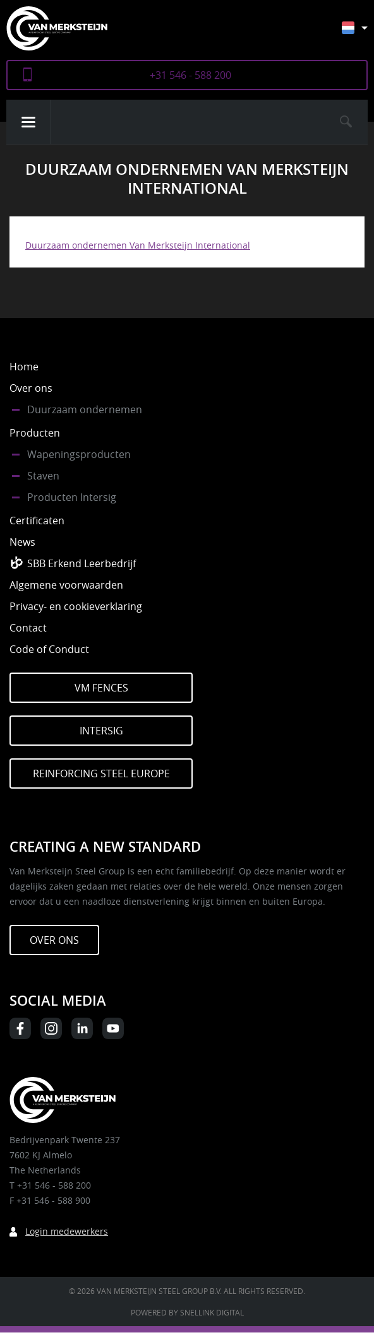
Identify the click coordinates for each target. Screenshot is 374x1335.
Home (24, 366)
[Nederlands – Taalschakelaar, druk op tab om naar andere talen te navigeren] (364, 33)
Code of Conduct (49, 649)
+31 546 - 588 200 (190, 75)
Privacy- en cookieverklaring (75, 606)
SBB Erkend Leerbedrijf (81, 563)
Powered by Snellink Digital (187, 1312)
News (22, 542)
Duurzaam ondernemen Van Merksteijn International (137, 245)
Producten (34, 433)
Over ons (30, 388)
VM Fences (101, 688)
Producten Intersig (71, 497)
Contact (28, 628)
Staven (43, 476)
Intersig (101, 731)
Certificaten (36, 520)
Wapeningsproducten (79, 454)
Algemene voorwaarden (66, 585)
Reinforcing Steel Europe (101, 773)
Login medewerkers (66, 1231)
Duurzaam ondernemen (84, 409)
